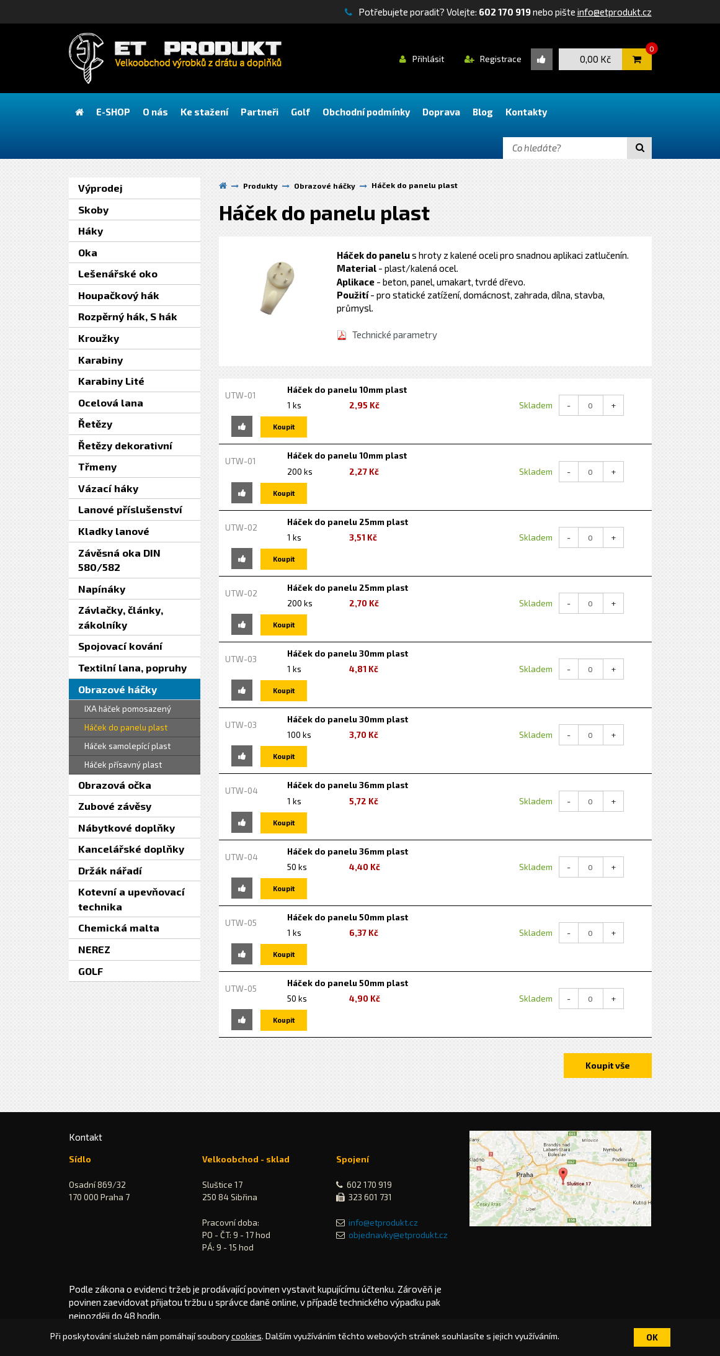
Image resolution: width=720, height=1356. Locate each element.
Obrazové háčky (117, 689)
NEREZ (94, 949)
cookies (246, 1336)
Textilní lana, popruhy (132, 667)
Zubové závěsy (114, 806)
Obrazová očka (114, 785)
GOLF (90, 971)
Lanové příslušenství (130, 509)
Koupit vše (607, 1065)
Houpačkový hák (118, 295)
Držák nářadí (110, 870)
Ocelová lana (110, 402)
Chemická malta (118, 927)
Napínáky (101, 589)
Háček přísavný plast (123, 765)
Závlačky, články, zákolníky (120, 617)
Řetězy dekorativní (125, 445)
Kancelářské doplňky (131, 849)
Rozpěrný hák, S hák (127, 316)
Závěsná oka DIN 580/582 (119, 560)
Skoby (93, 209)
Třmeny (97, 466)
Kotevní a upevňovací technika (131, 899)
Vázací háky (108, 488)
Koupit (284, 427)
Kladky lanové (113, 531)
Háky (90, 230)
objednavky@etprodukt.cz (398, 1235)
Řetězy (95, 423)
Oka (87, 252)
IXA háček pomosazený (127, 709)
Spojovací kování (120, 646)
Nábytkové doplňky (126, 827)
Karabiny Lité (111, 381)
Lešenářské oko (118, 273)
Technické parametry (394, 334)
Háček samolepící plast (127, 746)
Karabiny (100, 360)
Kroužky (98, 338)
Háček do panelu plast (125, 727)
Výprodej (100, 188)
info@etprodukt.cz (614, 11)
